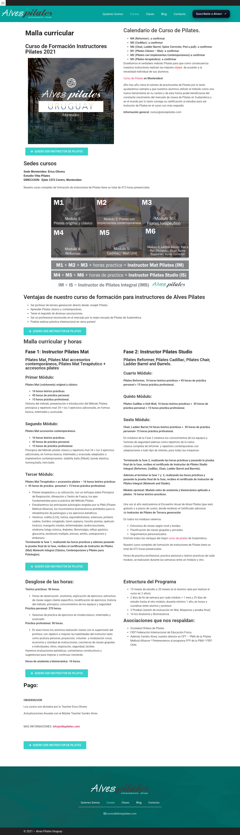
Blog (164, 14)
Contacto (180, 14)
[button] (3, 3)
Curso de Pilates (133, 78)
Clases (150, 14)
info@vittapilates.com (66, 726)
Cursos (134, 14)
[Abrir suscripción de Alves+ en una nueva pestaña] (211, 14)
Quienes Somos (113, 14)
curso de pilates (178, 538)
